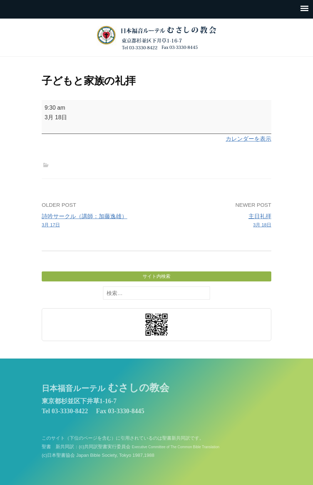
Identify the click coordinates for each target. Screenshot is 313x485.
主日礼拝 (216, 221)
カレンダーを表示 (248, 139)
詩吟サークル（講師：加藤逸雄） (97, 221)
